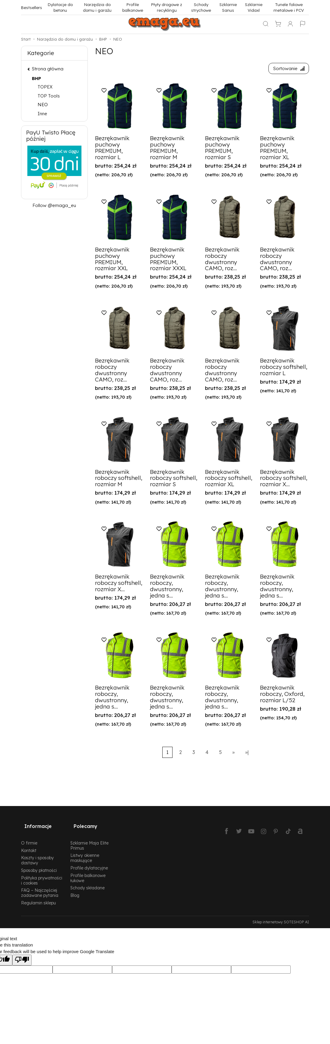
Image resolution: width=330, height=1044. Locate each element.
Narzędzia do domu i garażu (97, 7)
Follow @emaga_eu (54, 205)
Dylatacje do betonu (60, 7)
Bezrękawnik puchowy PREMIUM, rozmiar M (167, 149)
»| (247, 754)
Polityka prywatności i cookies (41, 873)
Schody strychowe (201, 7)
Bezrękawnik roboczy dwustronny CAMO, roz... (222, 260)
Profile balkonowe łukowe (87, 871)
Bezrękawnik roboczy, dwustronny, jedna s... (167, 588)
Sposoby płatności (39, 863)
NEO (43, 104)
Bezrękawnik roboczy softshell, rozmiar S (173, 480)
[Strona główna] (165, 24)
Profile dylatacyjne (89, 860)
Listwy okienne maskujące (84, 851)
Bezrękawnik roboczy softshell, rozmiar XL (228, 480)
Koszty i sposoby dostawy (37, 853)
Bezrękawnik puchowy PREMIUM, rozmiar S (222, 149)
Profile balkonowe (132, 7)
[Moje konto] (290, 24)
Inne (42, 113)
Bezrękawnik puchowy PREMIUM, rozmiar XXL (112, 260)
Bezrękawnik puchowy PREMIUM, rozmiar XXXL (168, 260)
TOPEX (45, 87)
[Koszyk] (278, 24)
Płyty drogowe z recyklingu (166, 7)
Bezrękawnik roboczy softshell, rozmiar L (283, 368)
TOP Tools (49, 96)
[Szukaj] (265, 24)
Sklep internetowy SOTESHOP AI (280, 915)
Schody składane (87, 881)
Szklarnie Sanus (228, 7)
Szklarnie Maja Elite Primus (89, 838)
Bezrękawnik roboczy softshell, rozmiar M (118, 480)
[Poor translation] (22, 953)
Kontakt (28, 843)
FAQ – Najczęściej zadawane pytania (39, 886)
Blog (74, 888)
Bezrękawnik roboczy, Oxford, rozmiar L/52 (282, 696)
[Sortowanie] (287, 69)
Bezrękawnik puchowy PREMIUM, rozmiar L (112, 149)
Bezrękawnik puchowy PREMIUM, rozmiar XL (277, 149)
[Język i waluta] (302, 24)
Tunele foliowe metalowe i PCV (288, 7)
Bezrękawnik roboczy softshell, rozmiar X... (283, 480)
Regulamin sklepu (38, 895)
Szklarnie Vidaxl (253, 7)
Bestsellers (31, 7)
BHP (36, 78)
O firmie (29, 836)
